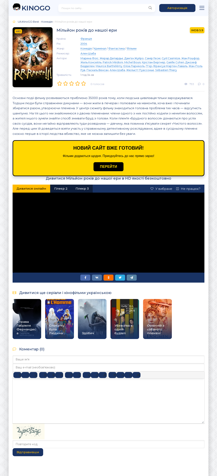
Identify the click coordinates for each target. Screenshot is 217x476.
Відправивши (28, 452)
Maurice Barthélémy (109, 66)
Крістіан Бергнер (153, 62)
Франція (86, 38)
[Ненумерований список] (69, 375)
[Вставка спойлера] (128, 375)
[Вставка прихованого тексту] (136, 375)
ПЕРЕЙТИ (108, 167)
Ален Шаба (88, 53)
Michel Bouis (132, 62)
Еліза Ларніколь (134, 66)
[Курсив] (25, 375)
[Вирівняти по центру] (51, 375)
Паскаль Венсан (97, 70)
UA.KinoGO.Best (28, 21)
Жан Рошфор (190, 58)
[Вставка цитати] (112, 375)
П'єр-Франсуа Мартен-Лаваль (166, 66)
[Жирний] (17, 375)
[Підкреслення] (33, 375)
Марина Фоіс (90, 58)
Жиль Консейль (91, 62)
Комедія (47, 21)
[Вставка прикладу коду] (120, 375)
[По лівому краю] (43, 375)
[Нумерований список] (77, 375)
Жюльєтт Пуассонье (140, 70)
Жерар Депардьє (111, 58)
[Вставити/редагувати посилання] (95, 375)
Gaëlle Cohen (175, 62)
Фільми (131, 48)
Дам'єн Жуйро (134, 58)
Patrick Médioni (113, 62)
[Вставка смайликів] (87, 375)
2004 (84, 43)
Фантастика (116, 48)
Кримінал (100, 48)
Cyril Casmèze (171, 58)
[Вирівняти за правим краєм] (59, 375)
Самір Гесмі (152, 58)
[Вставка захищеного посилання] (103, 375)
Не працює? (188, 189)
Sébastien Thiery (166, 70)
